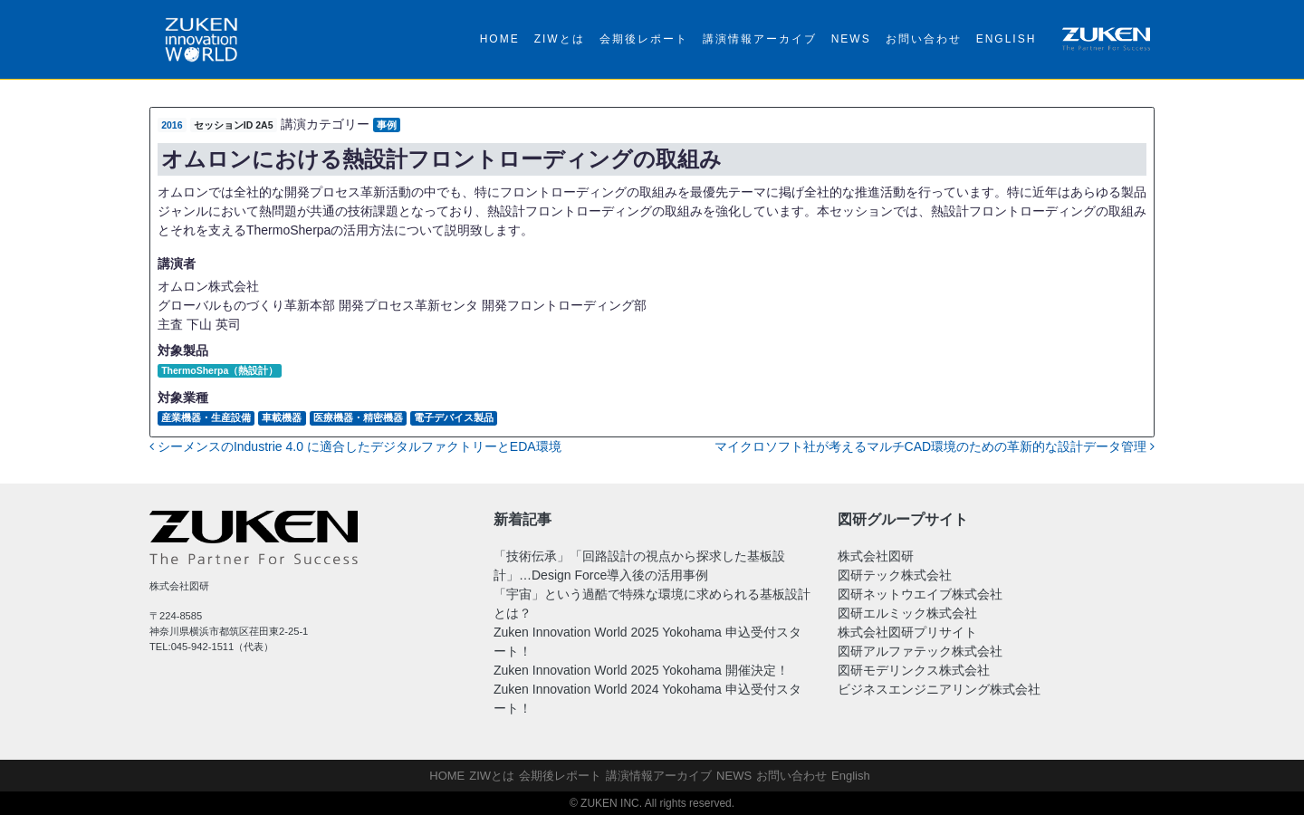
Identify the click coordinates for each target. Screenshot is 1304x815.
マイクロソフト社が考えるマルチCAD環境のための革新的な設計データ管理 (934, 446)
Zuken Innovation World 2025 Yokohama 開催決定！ (641, 670)
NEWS (851, 39)
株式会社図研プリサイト (907, 632)
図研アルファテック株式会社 (920, 651)
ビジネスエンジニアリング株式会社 (939, 689)
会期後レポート (643, 39)
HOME (500, 39)
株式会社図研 (876, 556)
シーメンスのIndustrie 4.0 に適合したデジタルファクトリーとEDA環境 (355, 446)
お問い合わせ (924, 39)
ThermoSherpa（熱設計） (219, 370)
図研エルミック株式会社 (907, 613)
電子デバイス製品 (454, 417)
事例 (387, 125)
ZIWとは (559, 39)
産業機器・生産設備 (206, 417)
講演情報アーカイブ (760, 39)
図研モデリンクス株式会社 (914, 670)
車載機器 (282, 417)
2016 (171, 125)
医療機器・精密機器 (358, 417)
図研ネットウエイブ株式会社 (920, 594)
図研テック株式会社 (895, 575)
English (1006, 39)
